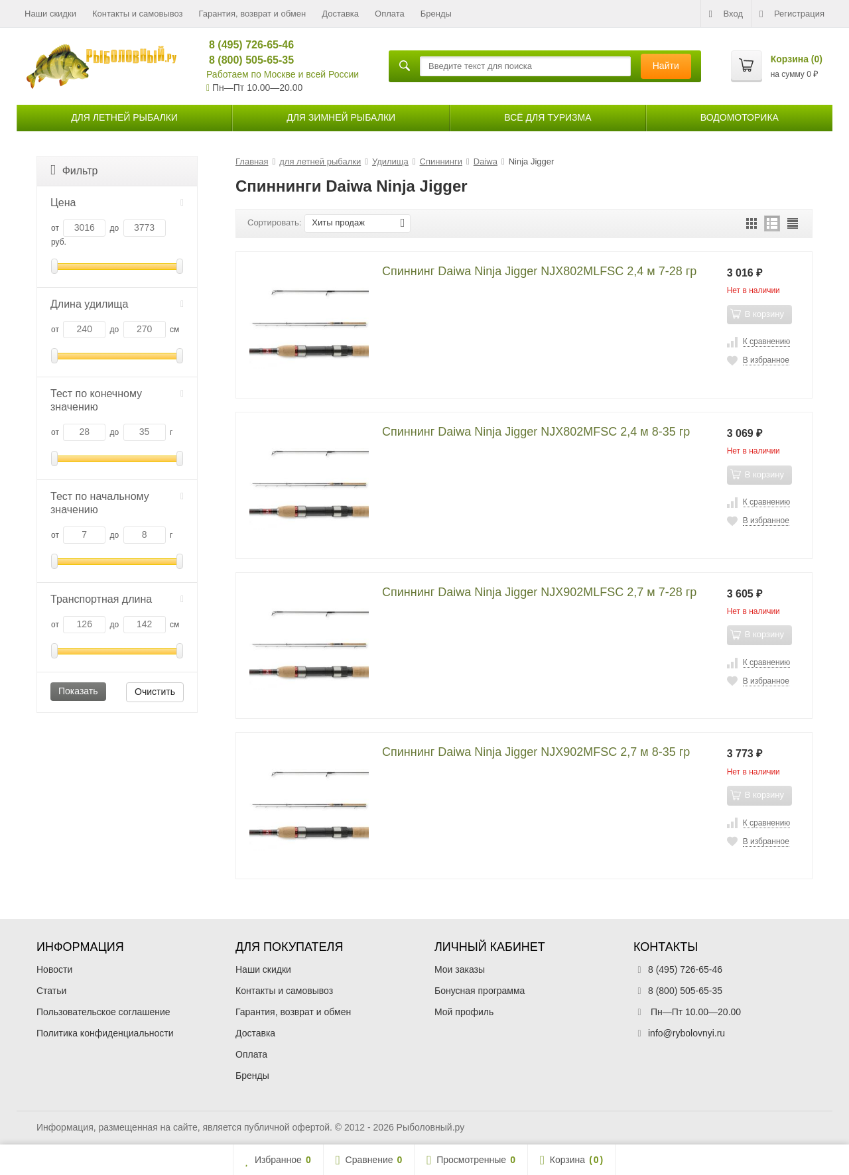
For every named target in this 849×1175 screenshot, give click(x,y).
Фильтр (74, 170)
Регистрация (791, 14)
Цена (117, 202)
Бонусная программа (479, 990)
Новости (54, 969)
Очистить (155, 691)
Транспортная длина (117, 599)
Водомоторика (739, 117)
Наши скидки (50, 14)
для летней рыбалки (124, 117)
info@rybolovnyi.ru (686, 1033)
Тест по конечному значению (117, 400)
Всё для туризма (547, 117)
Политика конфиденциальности (105, 1033)
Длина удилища (117, 304)
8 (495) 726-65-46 (246, 44)
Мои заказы (459, 969)
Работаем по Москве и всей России (282, 74)
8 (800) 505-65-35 (246, 60)
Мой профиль (463, 1012)
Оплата (390, 14)
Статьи (51, 990)
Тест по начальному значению (117, 503)
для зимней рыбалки (341, 117)
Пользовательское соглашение (103, 1012)
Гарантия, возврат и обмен (252, 14)
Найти (666, 65)
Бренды (436, 14)
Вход (726, 14)
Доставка (340, 14)
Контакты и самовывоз (137, 14)
